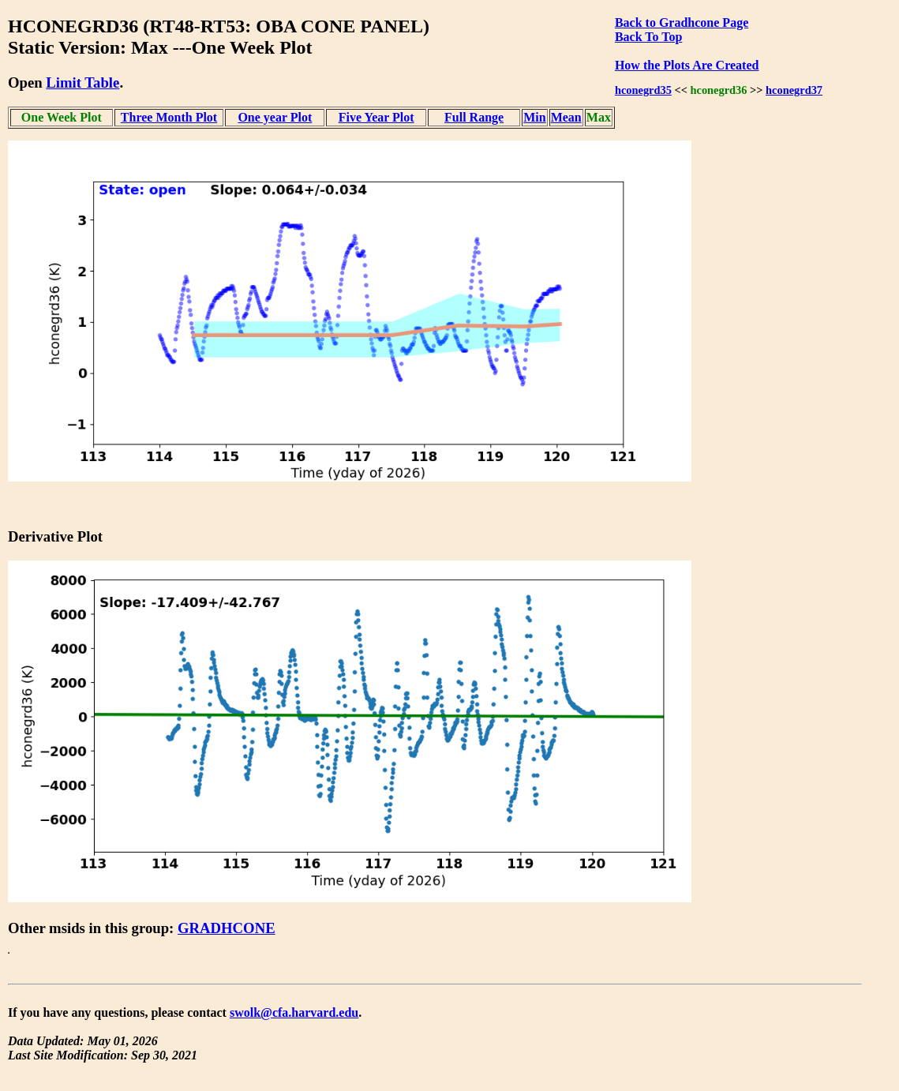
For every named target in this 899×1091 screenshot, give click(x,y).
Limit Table (82, 82)
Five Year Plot (376, 117)
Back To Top (648, 36)
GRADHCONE (226, 928)
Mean (566, 117)
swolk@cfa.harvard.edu (294, 1012)
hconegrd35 (643, 90)
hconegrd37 (794, 90)
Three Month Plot (169, 117)
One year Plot (275, 117)
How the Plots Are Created (687, 65)
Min (534, 117)
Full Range (474, 117)
